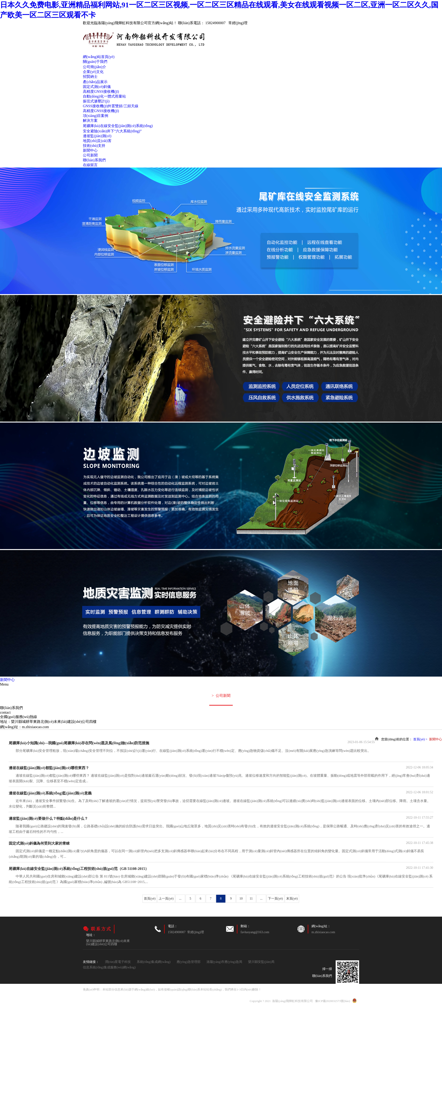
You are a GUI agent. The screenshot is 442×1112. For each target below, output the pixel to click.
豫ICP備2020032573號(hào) (332, 1001)
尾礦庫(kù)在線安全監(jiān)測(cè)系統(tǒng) (118, 126)
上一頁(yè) (166, 898)
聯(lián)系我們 (94, 160)
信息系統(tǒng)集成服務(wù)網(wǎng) (109, 967)
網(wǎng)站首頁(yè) (98, 57)
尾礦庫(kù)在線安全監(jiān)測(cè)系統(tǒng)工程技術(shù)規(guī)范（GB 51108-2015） (79, 869)
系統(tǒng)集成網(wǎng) (154, 962)
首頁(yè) (150, 898)
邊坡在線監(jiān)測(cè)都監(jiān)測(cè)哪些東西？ (49, 768)
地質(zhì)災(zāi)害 (97, 141)
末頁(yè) (292, 898)
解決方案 (90, 120)
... (180, 898)
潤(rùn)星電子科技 (118, 962)
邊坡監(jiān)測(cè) (97, 136)
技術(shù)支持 (94, 146)
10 (241, 898)
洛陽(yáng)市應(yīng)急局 (224, 962)
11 (251, 898)
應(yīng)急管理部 (189, 962)
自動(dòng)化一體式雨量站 (104, 96)
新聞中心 (90, 150)
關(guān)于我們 (95, 62)
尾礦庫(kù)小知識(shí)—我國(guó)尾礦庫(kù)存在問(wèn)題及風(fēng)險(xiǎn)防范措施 (79, 743)
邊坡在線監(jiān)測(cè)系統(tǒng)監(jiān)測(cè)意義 (50, 793)
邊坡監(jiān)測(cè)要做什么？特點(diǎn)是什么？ (48, 818)
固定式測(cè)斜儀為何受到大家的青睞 (39, 843)
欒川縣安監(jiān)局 (261, 962)
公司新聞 (90, 155)
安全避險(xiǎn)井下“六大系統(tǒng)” (112, 131)
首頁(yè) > (420, 739)
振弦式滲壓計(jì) (96, 101)
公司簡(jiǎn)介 (94, 67)
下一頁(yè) (275, 898)
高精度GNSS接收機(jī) (101, 91)
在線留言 (90, 165)
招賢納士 (90, 76)
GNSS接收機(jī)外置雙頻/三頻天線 (110, 106)
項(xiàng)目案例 (95, 116)
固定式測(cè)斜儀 (97, 87)
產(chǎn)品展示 (95, 82)
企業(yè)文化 (93, 72)
